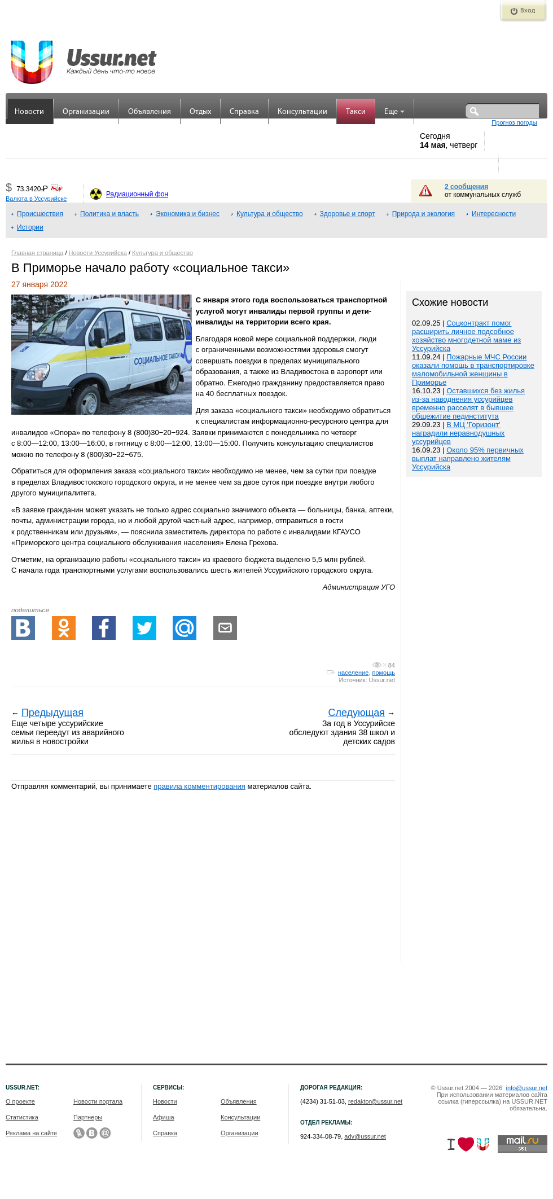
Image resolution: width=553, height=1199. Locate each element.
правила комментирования (199, 786)
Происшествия (40, 214)
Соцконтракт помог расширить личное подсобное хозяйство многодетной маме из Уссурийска (466, 336)
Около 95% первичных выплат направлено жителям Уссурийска (468, 458)
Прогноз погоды (514, 122)
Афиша (163, 1117)
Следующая (356, 712)
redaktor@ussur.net (375, 1101)
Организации (86, 112)
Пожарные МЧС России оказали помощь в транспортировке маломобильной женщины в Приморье (473, 370)
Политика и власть (109, 214)
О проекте (20, 1101)
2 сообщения (466, 187)
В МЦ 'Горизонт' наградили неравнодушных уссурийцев (458, 433)
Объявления (149, 112)
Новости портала (97, 1101)
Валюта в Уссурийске (36, 198)
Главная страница (37, 252)
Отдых (200, 112)
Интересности (494, 214)
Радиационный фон (137, 194)
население (353, 672)
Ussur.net (382, 680)
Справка (244, 112)
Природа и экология (423, 214)
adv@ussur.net (365, 1136)
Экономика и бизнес (188, 214)
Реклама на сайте (31, 1133)
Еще (394, 112)
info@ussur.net (526, 1087)
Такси (356, 112)
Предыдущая (52, 712)
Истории (30, 227)
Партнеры (87, 1117)
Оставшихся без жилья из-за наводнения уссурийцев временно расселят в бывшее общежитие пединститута (468, 403)
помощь (383, 672)
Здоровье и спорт (347, 214)
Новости (29, 112)
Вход (527, 10)
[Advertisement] (474, 721)
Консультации (302, 112)
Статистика (22, 1117)
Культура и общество (269, 214)
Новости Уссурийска (98, 252)
